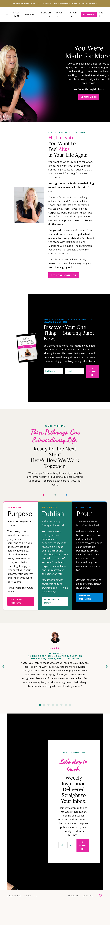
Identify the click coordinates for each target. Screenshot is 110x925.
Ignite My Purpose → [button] (17, 601)
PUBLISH (46, 14)
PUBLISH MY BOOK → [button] (51, 601)
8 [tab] (70, 704)
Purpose (30, 14)
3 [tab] (48, 704)
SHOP (73, 14)
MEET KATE (16, 14)
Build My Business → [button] (86, 597)
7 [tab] (65, 704)
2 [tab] (44, 704)
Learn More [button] (89, 97)
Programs (73, 896)
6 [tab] (61, 704)
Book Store (87, 896)
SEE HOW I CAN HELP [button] (64, 275)
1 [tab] (40, 704)
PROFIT (60, 14)
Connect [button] (88, 14)
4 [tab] (52, 704)
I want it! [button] (93, 372)
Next (106, 666)
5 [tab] (57, 704)
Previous (3, 666)
